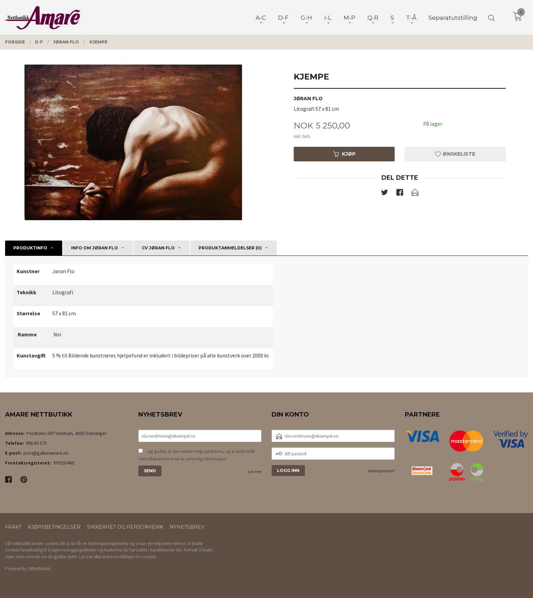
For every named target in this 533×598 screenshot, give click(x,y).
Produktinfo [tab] (30, 247)
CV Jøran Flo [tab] (158, 247)
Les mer (254, 471)
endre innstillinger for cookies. (129, 557)
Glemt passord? (381, 470)
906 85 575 (36, 443)
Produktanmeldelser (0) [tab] (230, 247)
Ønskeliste (455, 154)
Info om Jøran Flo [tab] (94, 247)
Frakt (13, 527)
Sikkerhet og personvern (125, 527)
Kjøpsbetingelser (54, 527)
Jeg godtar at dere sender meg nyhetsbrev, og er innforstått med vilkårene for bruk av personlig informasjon (196, 455)
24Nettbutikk (39, 568)
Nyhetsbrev (187, 527)
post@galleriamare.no (46, 453)
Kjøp (344, 154)
